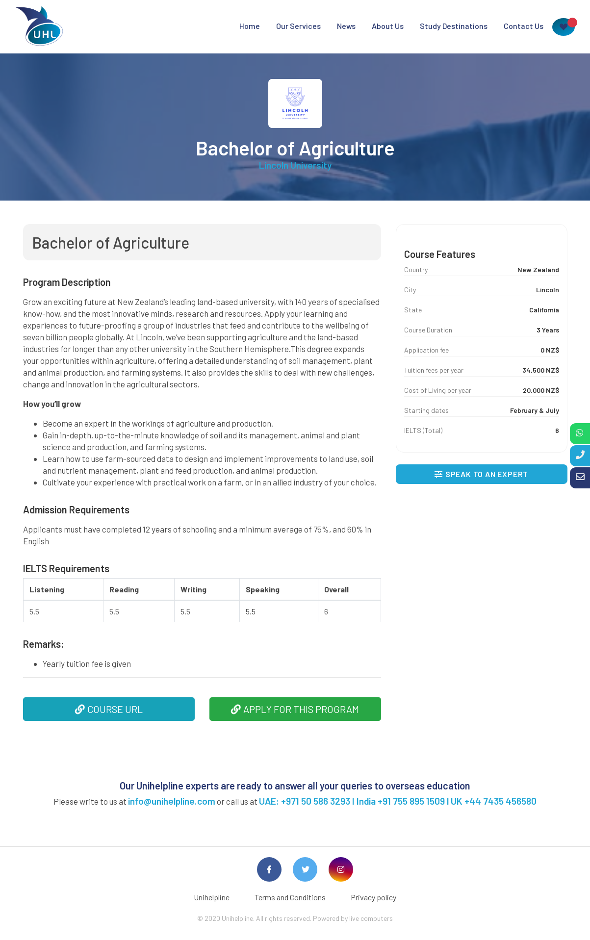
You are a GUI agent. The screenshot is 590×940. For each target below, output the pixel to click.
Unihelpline (212, 897)
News (346, 25)
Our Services (298, 25)
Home (249, 25)
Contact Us (523, 25)
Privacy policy (373, 897)
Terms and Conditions (290, 897)
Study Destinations (453, 25)
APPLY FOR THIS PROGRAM (295, 709)
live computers (371, 918)
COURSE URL (109, 709)
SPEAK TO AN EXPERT (481, 474)
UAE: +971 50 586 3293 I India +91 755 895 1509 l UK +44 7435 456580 (398, 801)
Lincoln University (295, 165)
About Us (388, 25)
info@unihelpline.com (171, 801)
